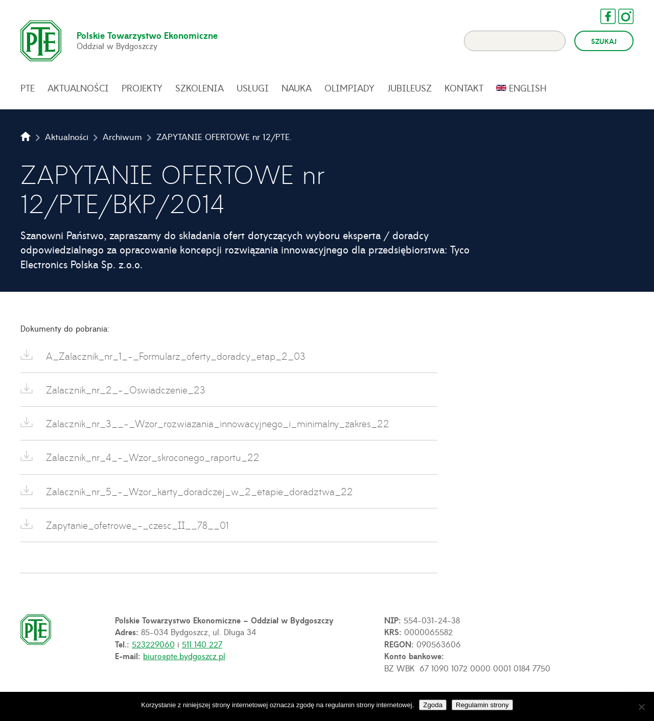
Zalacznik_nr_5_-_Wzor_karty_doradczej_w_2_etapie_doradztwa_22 (198, 491)
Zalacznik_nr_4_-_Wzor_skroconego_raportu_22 (151, 457)
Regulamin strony (482, 705)
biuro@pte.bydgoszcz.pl (184, 655)
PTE (27, 88)
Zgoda (432, 705)
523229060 (153, 643)
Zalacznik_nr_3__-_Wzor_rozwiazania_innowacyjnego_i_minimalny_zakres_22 (216, 423)
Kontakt (464, 88)
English (528, 88)
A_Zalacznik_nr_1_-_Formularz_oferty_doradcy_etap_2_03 (174, 356)
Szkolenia (199, 88)
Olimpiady (349, 88)
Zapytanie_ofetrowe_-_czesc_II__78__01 (136, 525)
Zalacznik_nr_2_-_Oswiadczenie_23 (124, 389)
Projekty (142, 88)
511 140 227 (202, 643)
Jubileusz (409, 88)
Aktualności (78, 88)
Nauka (297, 88)
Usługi (253, 88)
